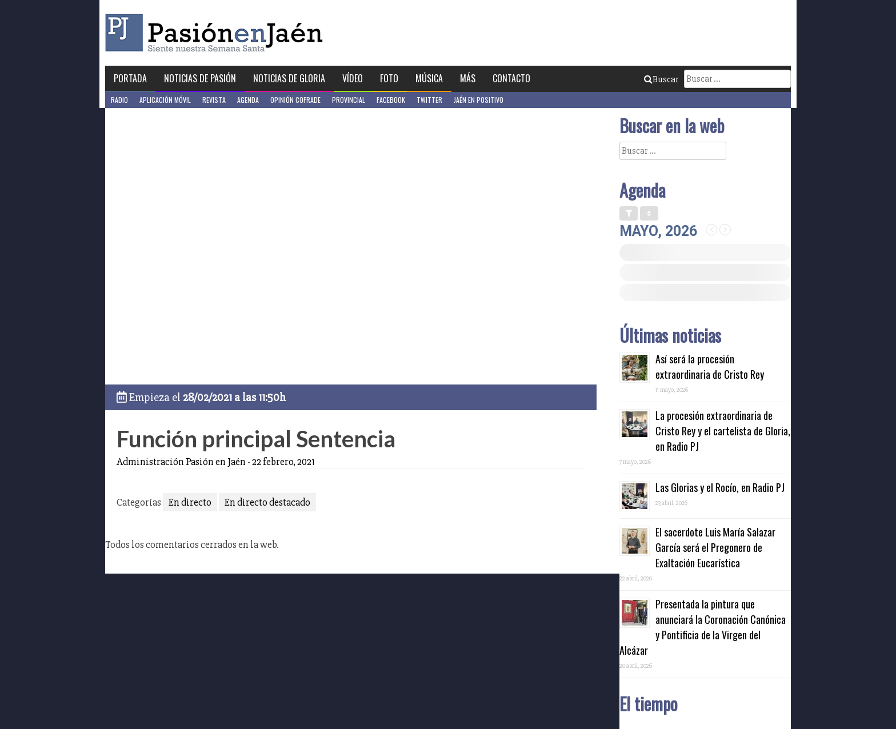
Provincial (348, 100)
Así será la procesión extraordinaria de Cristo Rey (709, 366)
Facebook (391, 100)
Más (467, 78)
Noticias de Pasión (200, 78)
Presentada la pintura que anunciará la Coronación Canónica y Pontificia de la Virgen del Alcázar (702, 627)
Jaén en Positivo (478, 100)
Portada (130, 78)
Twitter (429, 100)
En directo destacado (267, 502)
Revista (214, 100)
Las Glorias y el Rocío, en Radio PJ (720, 487)
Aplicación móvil (165, 100)
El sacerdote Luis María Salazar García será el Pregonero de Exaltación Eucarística (715, 547)
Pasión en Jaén (217, 32)
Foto (389, 78)
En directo (190, 502)
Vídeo (352, 78)
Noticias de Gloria (289, 78)
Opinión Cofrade (295, 100)
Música (429, 78)
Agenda (248, 100)
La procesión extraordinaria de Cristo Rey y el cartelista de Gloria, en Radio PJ (722, 431)
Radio (119, 100)
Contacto (511, 78)
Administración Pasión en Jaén (181, 461)
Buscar (661, 79)
